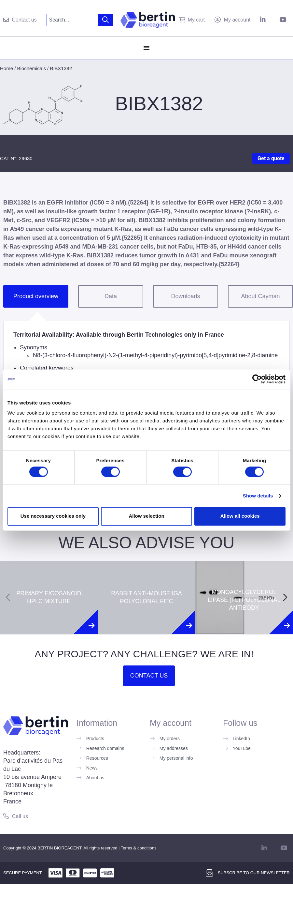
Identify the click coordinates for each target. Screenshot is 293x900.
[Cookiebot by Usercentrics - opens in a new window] (257, 379)
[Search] (105, 20)
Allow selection (146, 516)
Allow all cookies (240, 516)
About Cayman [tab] (260, 296)
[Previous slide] (8, 597)
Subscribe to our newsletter (254, 872)
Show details (258, 495)
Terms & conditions (139, 848)
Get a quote (271, 158)
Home (6, 68)
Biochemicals (31, 68)
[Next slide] (285, 597)
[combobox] (72, 20)
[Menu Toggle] (146, 47)
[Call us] (6, 816)
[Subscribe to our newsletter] (209, 873)
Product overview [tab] (35, 296)
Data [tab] (111, 296)
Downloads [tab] (185, 296)
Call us (20, 816)
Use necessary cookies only (53, 516)
